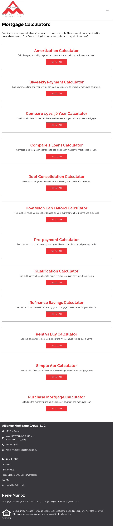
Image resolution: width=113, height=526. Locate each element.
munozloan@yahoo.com (67, 501)
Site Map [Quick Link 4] (6, 480)
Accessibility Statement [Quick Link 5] (13, 485)
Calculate (56, 62)
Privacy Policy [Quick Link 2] (8, 470)
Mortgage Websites (22, 514)
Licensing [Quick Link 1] (6, 464)
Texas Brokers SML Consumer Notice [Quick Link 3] (19, 475)
